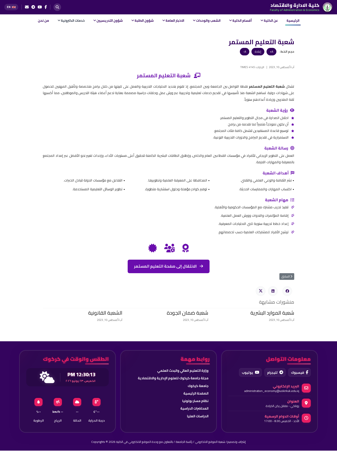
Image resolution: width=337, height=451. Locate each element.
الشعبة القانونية (105, 313)
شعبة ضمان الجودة (187, 313)
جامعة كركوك (197, 386)
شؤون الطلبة (144, 20)
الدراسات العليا (197, 417)
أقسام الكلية (242, 20)
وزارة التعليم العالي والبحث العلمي (181, 370)
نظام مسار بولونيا (194, 401)
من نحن (43, 20)
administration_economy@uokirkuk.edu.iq (271, 391)
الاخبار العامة (174, 20)
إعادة (258, 51)
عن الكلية (271, 20)
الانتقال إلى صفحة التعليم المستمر (168, 266)
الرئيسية (292, 20)
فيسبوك (299, 372)
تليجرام (274, 372)
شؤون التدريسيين (110, 20)
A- (244, 51)
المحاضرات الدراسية (193, 409)
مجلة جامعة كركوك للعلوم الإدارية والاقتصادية (171, 378)
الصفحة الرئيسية (195, 393)
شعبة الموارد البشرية (272, 313)
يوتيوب (248, 372)
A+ (271, 51)
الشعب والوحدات (208, 20)
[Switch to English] (11, 7)
